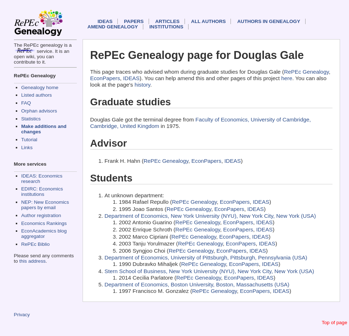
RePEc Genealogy (306, 72)
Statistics (31, 118)
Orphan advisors (39, 111)
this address (32, 261)
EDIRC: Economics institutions (42, 191)
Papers (134, 21)
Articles (167, 21)
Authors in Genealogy (268, 21)
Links (27, 147)
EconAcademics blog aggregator (44, 233)
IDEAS (105, 21)
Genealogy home (40, 87)
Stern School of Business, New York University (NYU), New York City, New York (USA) (209, 271)
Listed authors (36, 95)
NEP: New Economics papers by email (45, 204)
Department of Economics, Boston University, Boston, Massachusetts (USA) (196, 284)
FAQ (26, 103)
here (286, 78)
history (142, 85)
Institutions (166, 26)
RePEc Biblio (35, 244)
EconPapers (105, 78)
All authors (208, 21)
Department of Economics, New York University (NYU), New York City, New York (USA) (210, 216)
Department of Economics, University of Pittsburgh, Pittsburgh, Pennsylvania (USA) (205, 257)
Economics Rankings (44, 223)
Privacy (22, 314)
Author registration (41, 215)
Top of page (334, 322)
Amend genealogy (113, 26)
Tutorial (29, 139)
